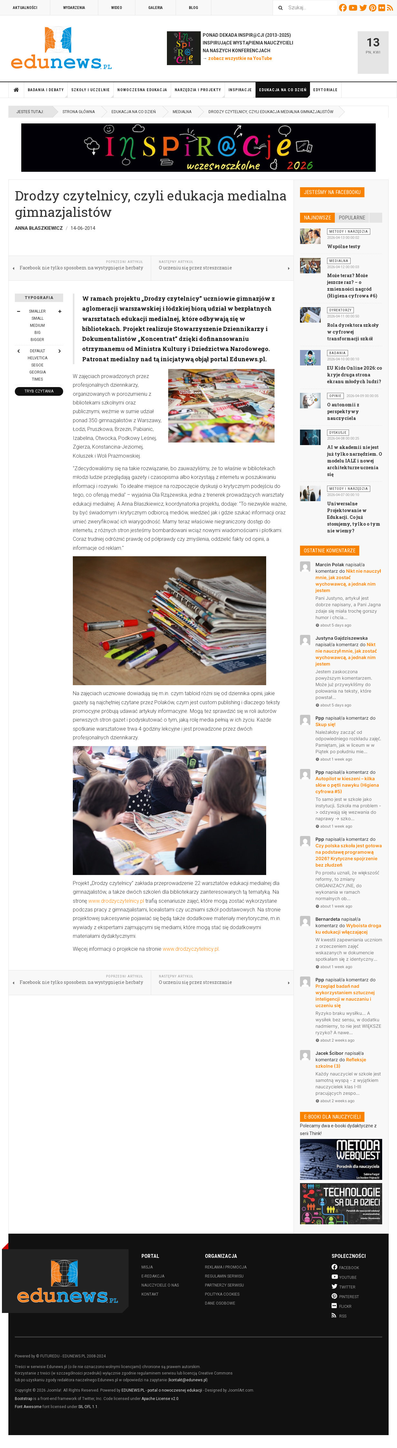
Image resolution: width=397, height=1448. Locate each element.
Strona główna (16, 90)
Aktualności (25, 7)
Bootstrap (23, 1398)
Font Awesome (28, 1406)
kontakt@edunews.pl (188, 1380)
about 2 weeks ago (334, 1040)
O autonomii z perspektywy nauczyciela (343, 411)
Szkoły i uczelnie (92, 93)
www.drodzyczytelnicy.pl (116, 901)
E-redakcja (152, 1276)
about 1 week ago (333, 759)
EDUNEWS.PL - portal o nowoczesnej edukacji (161, 1390)
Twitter (364, 8)
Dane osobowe (220, 1303)
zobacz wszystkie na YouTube (240, 58)
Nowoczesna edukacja (144, 93)
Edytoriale (325, 90)
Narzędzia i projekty (200, 93)
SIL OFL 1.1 (88, 1406)
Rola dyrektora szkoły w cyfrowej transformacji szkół (353, 332)
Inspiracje (242, 93)
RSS (391, 8)
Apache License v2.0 (160, 1398)
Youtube (354, 8)
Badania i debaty (48, 93)
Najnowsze (317, 218)
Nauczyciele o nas (160, 1285)
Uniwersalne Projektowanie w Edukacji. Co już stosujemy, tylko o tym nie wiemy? (353, 517)
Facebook (344, 8)
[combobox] (305, 7)
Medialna (182, 112)
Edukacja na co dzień (284, 93)
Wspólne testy (344, 246)
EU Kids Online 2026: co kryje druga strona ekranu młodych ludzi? (354, 374)
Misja (147, 1267)
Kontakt (150, 1294)
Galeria (155, 7)
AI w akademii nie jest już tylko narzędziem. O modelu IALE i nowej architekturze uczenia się (354, 460)
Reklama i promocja (226, 1267)
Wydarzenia (74, 7)
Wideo (116, 7)
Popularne (352, 218)
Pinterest (373, 8)
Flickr (382, 8)
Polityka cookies (222, 1294)
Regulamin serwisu (224, 1276)
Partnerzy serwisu (224, 1285)
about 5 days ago (333, 625)
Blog (193, 7)
